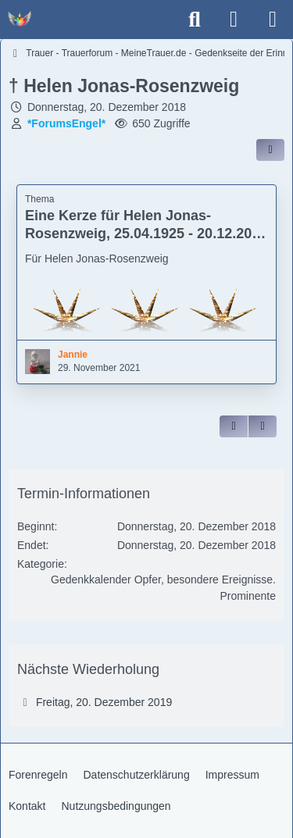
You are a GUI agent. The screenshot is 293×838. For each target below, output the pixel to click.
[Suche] (194, 19)
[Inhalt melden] (262, 426)
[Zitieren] (234, 426)
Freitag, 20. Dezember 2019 (104, 702)
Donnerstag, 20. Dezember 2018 (106, 107)
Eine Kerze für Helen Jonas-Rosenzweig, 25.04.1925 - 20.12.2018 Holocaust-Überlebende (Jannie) (146, 233)
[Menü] (272, 19)
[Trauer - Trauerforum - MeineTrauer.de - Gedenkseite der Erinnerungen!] (19, 19)
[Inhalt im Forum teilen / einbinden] (270, 150)
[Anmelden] (233, 19)
